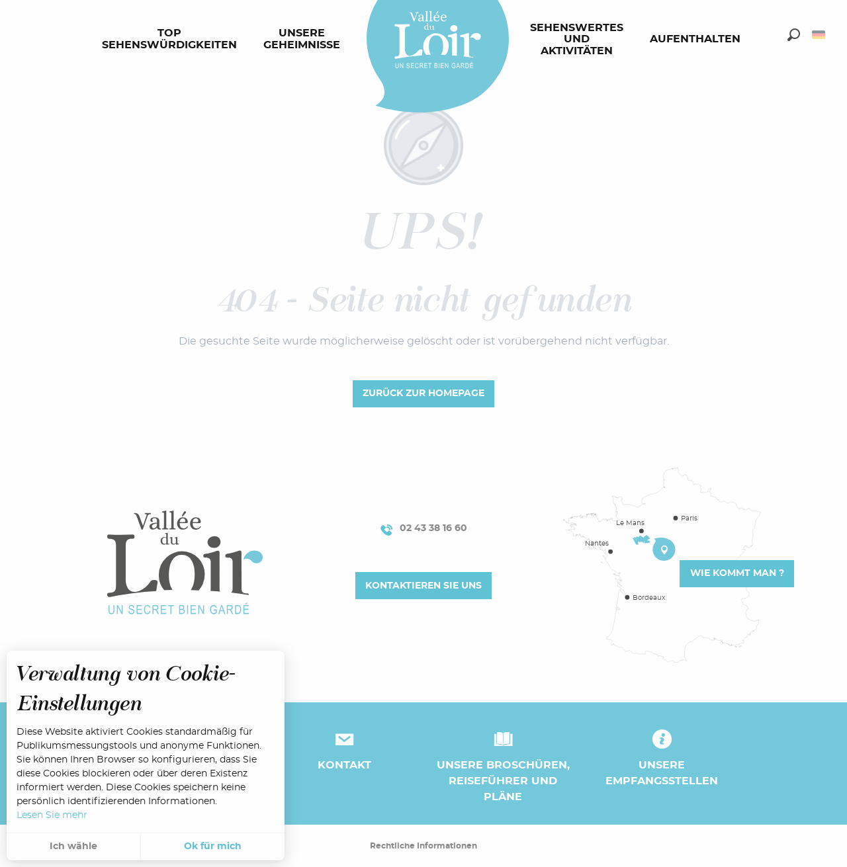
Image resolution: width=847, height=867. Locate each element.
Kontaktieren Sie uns (423, 586)
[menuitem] (172, 40)
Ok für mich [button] (213, 846)
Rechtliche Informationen (423, 846)
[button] (793, 34)
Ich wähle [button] (73, 846)
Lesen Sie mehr (52, 815)
